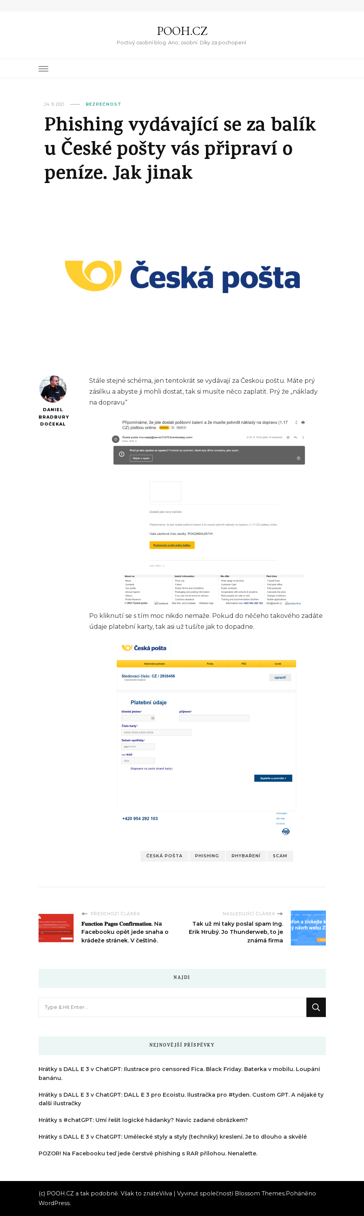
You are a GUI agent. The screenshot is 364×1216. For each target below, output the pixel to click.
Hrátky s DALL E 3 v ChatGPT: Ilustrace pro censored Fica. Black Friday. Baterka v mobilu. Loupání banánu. (179, 1074)
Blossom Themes (260, 1193)
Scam (280, 855)
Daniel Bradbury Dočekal (53, 401)
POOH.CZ (182, 30)
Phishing (207, 855)
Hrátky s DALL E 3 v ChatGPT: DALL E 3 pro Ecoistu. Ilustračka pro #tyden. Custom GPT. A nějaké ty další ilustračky (181, 1099)
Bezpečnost (103, 104)
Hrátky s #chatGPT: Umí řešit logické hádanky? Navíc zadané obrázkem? (143, 1120)
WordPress (54, 1203)
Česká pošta (164, 855)
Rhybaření (246, 855)
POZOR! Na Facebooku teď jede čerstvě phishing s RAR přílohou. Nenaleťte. (148, 1153)
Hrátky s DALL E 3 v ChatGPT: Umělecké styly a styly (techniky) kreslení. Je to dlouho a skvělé (173, 1136)
